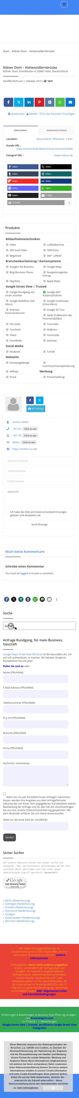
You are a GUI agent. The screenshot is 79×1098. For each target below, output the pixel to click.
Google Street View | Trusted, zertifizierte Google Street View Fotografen (39, 1026)
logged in (26, 573)
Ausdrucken (16, 114)
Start (6, 51)
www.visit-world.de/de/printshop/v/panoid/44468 (44, 149)
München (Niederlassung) (19, 921)
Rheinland (58, 139)
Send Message (39, 524)
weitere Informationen (47, 956)
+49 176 (13, 435)
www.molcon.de (63, 155)
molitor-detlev (17, 422)
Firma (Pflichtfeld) (35, 751)
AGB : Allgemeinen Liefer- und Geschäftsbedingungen (45, 992)
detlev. (12, 442)
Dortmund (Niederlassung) (20, 911)
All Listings (36, 408)
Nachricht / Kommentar (35, 769)
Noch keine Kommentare (25, 551)
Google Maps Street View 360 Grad (23, 654)
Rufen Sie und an (13, 666)
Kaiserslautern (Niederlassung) (22, 917)
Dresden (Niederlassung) (19, 907)
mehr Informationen (27, 1088)
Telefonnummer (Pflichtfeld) (35, 705)
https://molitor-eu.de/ (21, 449)
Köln (70, 139)
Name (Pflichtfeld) (35, 675)
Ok (53, 1087)
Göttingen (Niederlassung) (20, 904)
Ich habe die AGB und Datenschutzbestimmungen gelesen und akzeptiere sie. (38, 513)
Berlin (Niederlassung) (17, 900)
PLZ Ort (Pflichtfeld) (35, 721)
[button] (22, 166)
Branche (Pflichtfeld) (35, 736)
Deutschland (43, 139)
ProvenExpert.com (42, 1018)
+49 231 (13, 428)
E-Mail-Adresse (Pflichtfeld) (35, 690)
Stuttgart (10, 914)
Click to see (30, 428)
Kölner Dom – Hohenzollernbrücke (33, 51)
